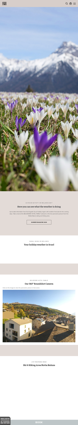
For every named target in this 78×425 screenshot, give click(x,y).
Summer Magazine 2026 (39, 222)
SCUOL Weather (39, 254)
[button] (6, 95)
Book (39, 422)
